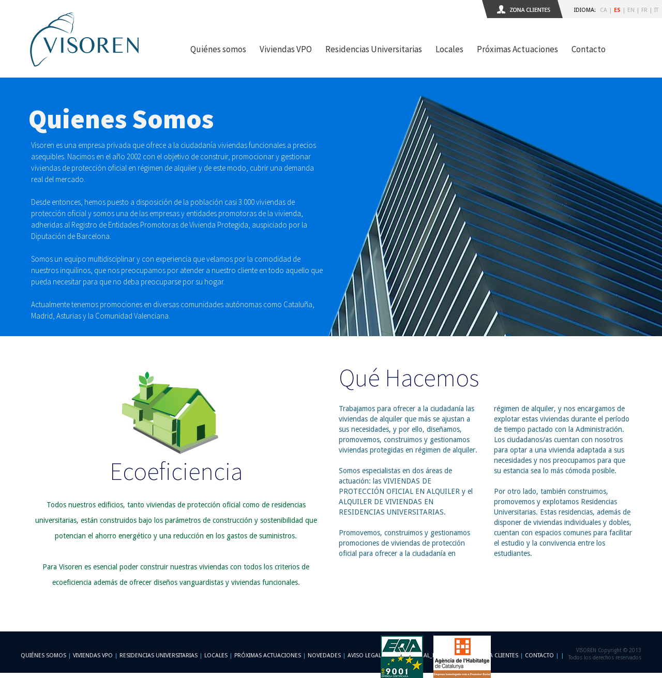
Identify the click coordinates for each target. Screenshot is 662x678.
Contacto (588, 49)
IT (656, 10)
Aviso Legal (364, 655)
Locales (449, 49)
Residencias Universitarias (373, 49)
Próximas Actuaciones (517, 49)
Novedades (324, 655)
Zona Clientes (497, 655)
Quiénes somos (218, 49)
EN (631, 10)
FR (644, 10)
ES (617, 10)
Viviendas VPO (286, 49)
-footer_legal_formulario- (429, 655)
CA (603, 10)
